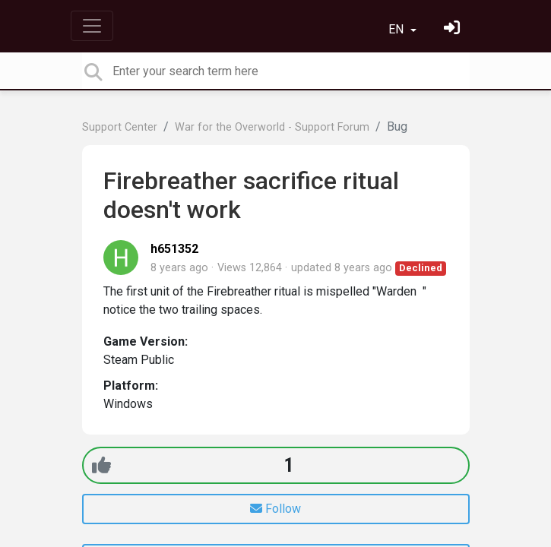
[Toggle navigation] (92, 26)
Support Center (119, 127)
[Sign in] (454, 29)
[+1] (101, 465)
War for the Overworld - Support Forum (272, 127)
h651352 (174, 249)
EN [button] (397, 29)
